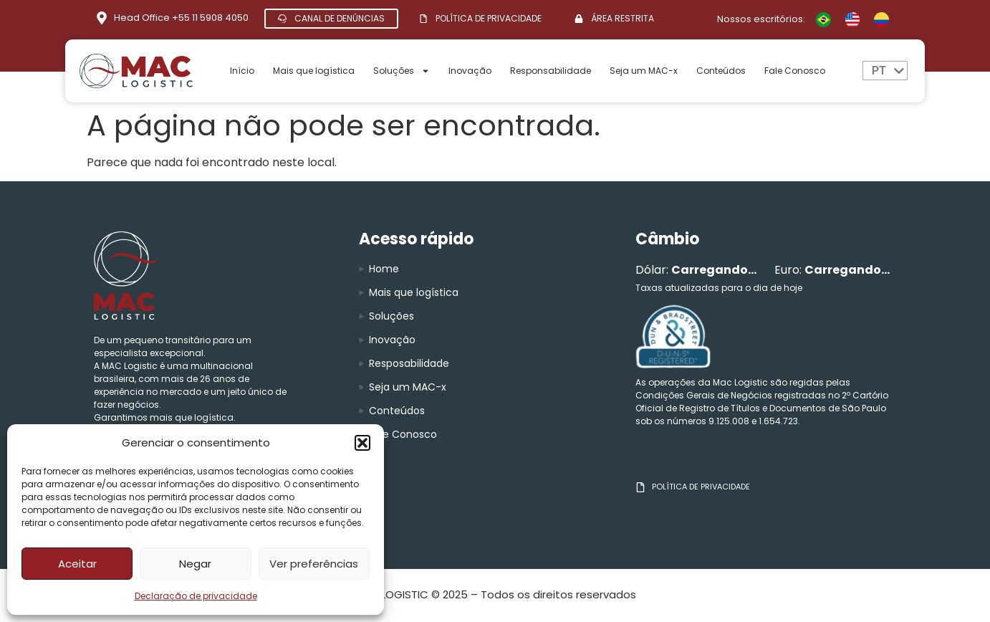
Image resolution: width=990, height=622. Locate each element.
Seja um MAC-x (644, 70)
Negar (195, 563)
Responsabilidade (550, 70)
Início (242, 70)
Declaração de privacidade (196, 596)
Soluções (401, 70)
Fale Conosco (794, 70)
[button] (362, 443)
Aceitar (77, 563)
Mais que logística (314, 70)
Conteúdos (721, 70)
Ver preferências (313, 563)
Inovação (469, 70)
